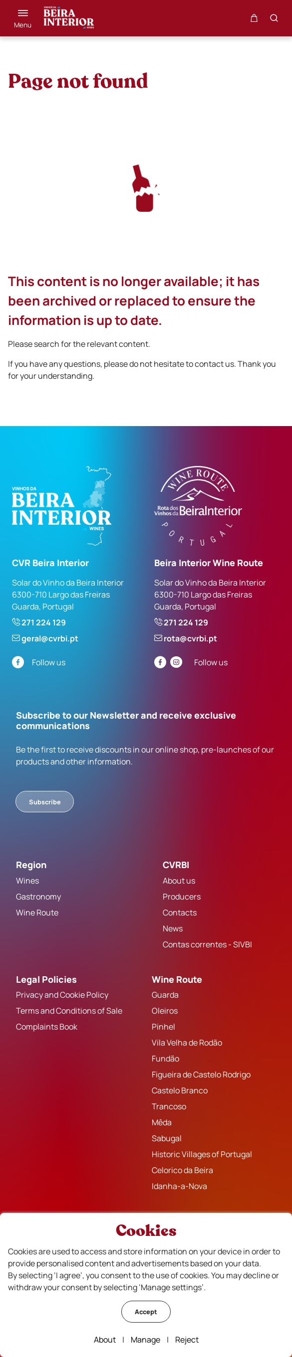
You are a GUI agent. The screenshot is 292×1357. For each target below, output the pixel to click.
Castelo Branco (180, 1090)
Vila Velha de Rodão (187, 1042)
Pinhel (163, 1026)
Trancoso (169, 1106)
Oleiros (165, 1010)
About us (179, 880)
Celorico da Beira (182, 1170)
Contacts (180, 912)
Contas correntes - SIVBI (207, 944)
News (173, 928)
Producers (182, 896)
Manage (145, 1339)
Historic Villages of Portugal (202, 1154)
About (105, 1339)
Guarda (165, 994)
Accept (146, 1311)
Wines (27, 880)
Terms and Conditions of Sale (69, 1010)
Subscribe (45, 801)
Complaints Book (46, 1026)
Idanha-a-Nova (179, 1186)
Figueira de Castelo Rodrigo (201, 1074)
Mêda (162, 1122)
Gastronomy (38, 896)
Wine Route (37, 912)
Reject (187, 1339)
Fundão (165, 1058)
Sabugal (167, 1138)
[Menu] (22, 18)
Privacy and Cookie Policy (62, 994)
